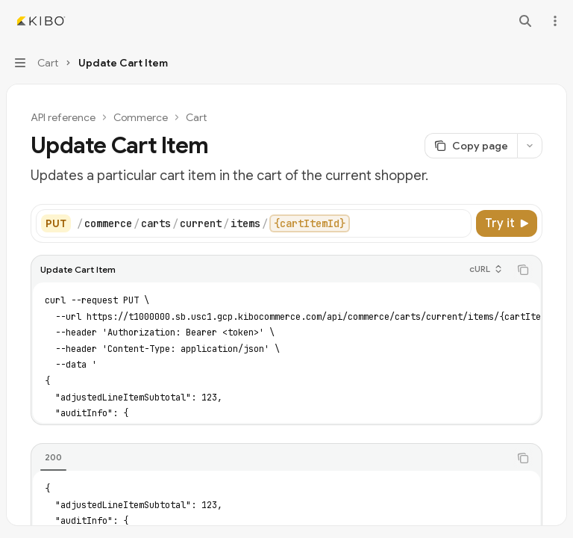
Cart (196, 117)
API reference (63, 117)
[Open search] (525, 21)
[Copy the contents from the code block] (523, 269)
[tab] (53, 457)
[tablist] (270, 458)
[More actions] (553, 20)
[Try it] (506, 223)
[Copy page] (471, 145)
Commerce (140, 117)
